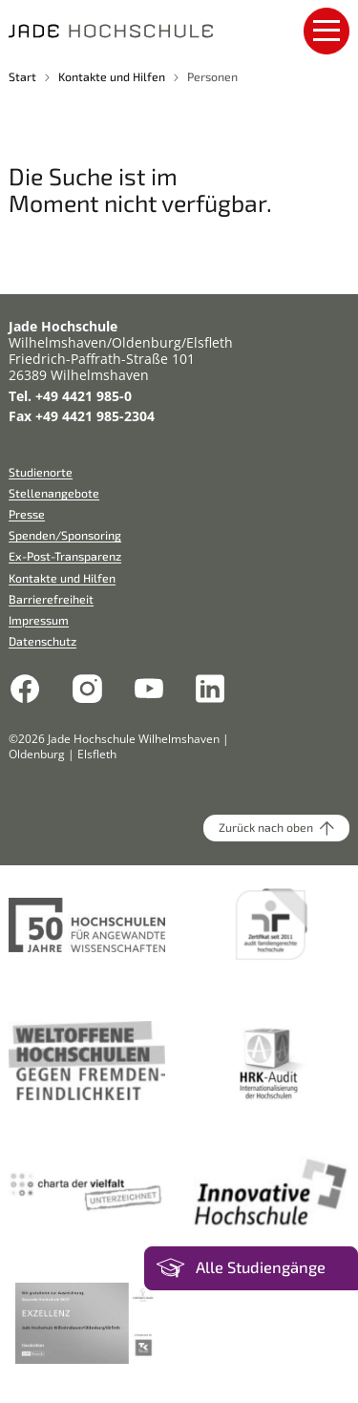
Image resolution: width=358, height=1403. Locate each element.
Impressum (39, 620)
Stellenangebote (54, 493)
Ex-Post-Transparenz (65, 556)
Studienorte (41, 471)
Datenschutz (42, 641)
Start (22, 76)
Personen (212, 76)
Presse (27, 514)
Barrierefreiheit (51, 599)
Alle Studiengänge (261, 1267)
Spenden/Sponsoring (65, 535)
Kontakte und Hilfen (111, 76)
